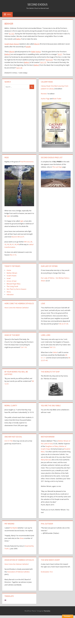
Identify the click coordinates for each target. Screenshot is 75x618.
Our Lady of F (45, 278)
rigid (8, 216)
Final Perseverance (26, 162)
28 (31, 242)
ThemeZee (47, 611)
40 (67, 324)
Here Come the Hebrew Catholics (16, 308)
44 (15, 244)
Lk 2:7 (60, 54)
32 (5, 244)
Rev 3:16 (13, 255)
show (21, 538)
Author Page (45, 99)
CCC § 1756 (8, 441)
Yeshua (38, 52)
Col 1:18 (19, 68)
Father (55, 352)
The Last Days (57, 167)
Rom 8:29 (49, 60)
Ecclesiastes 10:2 (47, 572)
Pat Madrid (13, 528)
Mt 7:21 (52, 347)
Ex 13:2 (11, 34)
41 (13, 244)
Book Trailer (57, 99)
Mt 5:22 (27, 242)
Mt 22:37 (21, 237)
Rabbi (33, 52)
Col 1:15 (43, 62)
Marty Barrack (46, 460)
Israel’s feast (8, 44)
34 (8, 244)
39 (10, 244)
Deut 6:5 (14, 237)
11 (45, 358)
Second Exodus (37, 4)
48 (18, 244)
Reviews (44, 94)
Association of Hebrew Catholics (18, 572)
